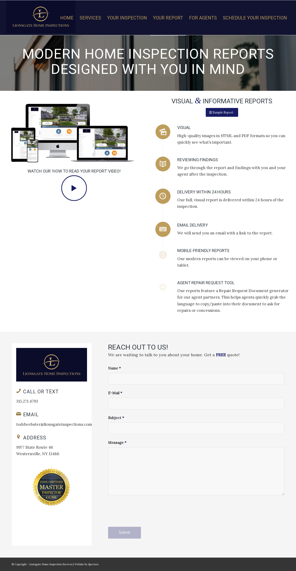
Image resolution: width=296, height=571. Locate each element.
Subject (116, 417)
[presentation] (143, 515)
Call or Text (41, 391)
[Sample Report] (222, 112)
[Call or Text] (18, 390)
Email (31, 414)
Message (117, 442)
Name (114, 368)
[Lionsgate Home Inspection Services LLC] (40, 17)
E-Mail (115, 393)
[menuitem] (67, 17)
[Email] (18, 413)
